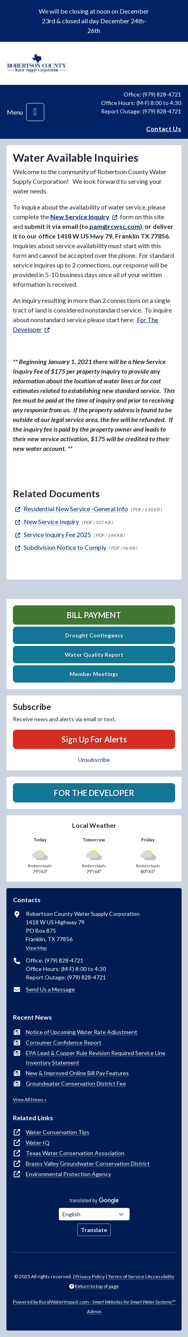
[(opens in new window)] (71, 508)
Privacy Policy (90, 1276)
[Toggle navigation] (35, 112)
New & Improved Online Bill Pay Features (77, 1073)
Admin (94, 1311)
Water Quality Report (94, 654)
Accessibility (160, 1276)
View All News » (30, 1099)
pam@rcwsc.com (114, 226)
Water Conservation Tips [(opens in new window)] (57, 1132)
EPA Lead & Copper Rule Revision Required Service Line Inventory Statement (95, 1057)
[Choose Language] (94, 1214)
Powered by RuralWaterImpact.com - (94, 1302)
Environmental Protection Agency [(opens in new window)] (68, 1173)
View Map (36, 948)
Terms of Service (126, 1276)
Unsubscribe (94, 759)
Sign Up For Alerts (94, 739)
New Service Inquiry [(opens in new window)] (79, 216)
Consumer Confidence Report (63, 1042)
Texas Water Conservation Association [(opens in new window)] (75, 1153)
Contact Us (163, 128)
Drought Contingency (94, 635)
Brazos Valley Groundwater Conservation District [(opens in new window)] (88, 1163)
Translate (94, 1229)
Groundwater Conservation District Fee (76, 1083)
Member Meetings (94, 674)
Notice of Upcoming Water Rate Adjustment (81, 1031)
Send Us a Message (50, 989)
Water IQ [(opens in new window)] (38, 1142)
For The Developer (94, 793)
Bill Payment (94, 615)
